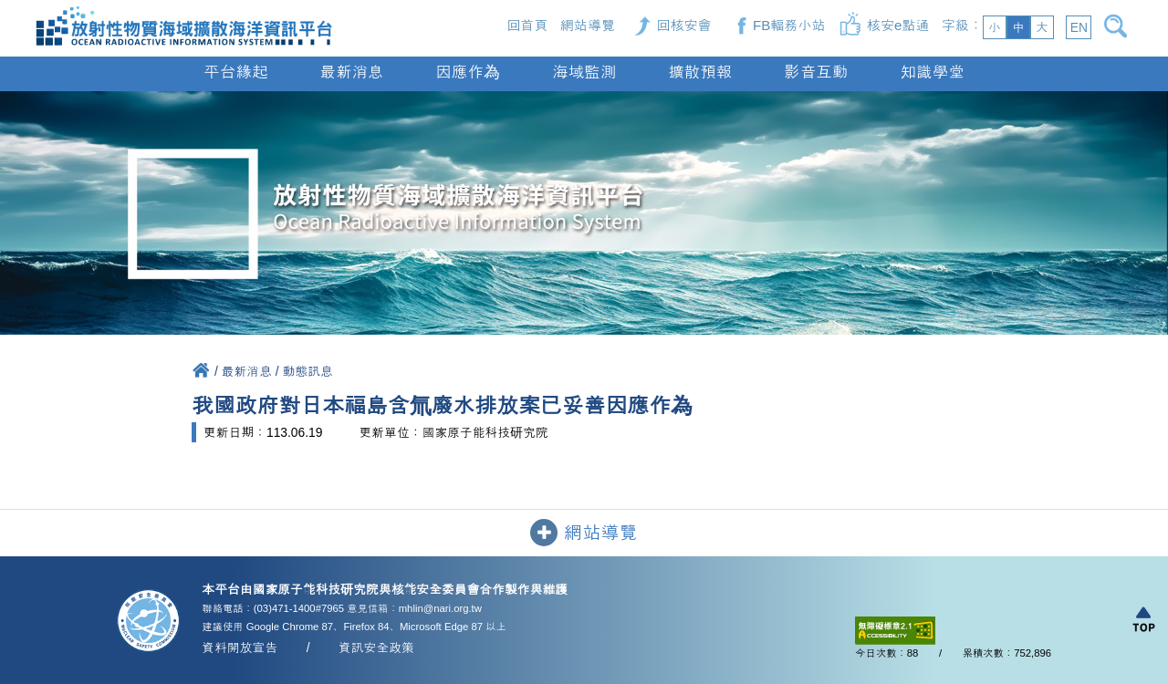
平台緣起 (235, 72)
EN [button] (1079, 27)
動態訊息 (308, 371)
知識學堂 (932, 72)
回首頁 (527, 25)
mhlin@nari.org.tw (440, 608)
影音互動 (816, 72)
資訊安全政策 (376, 647)
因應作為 (468, 72)
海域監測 (584, 72)
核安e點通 (898, 25)
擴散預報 (700, 72)
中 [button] (1018, 27)
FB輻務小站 (789, 25)
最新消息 (351, 72)
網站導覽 (587, 25)
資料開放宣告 (239, 647)
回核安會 (683, 25)
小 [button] (994, 27)
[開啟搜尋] (1118, 26)
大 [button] (1042, 27)
